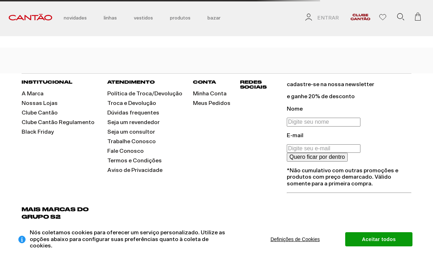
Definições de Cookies (295, 239)
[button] (400, 18)
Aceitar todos (379, 239)
